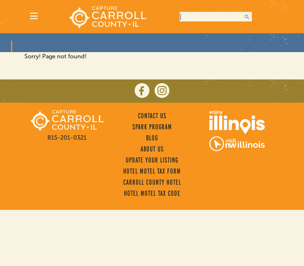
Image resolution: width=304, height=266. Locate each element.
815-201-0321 (67, 137)
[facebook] (142, 90)
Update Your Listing (152, 160)
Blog (152, 138)
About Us (152, 149)
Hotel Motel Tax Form (152, 171)
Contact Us (152, 116)
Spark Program (152, 127)
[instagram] (162, 90)
